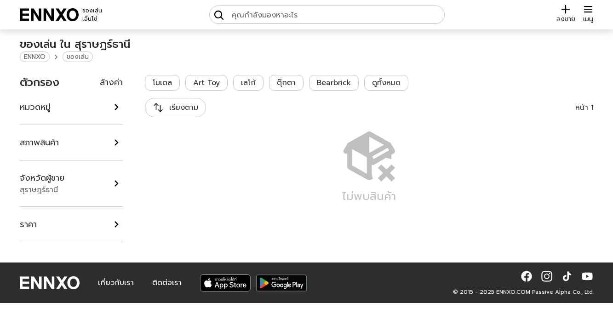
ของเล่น (78, 57)
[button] (526, 276)
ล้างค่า (111, 82)
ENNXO (35, 57)
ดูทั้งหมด (386, 82)
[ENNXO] (49, 14)
